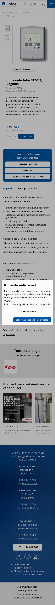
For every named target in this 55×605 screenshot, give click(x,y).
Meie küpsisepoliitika (40, 304)
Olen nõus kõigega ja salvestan (32, 319)
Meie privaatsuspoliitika (16, 304)
